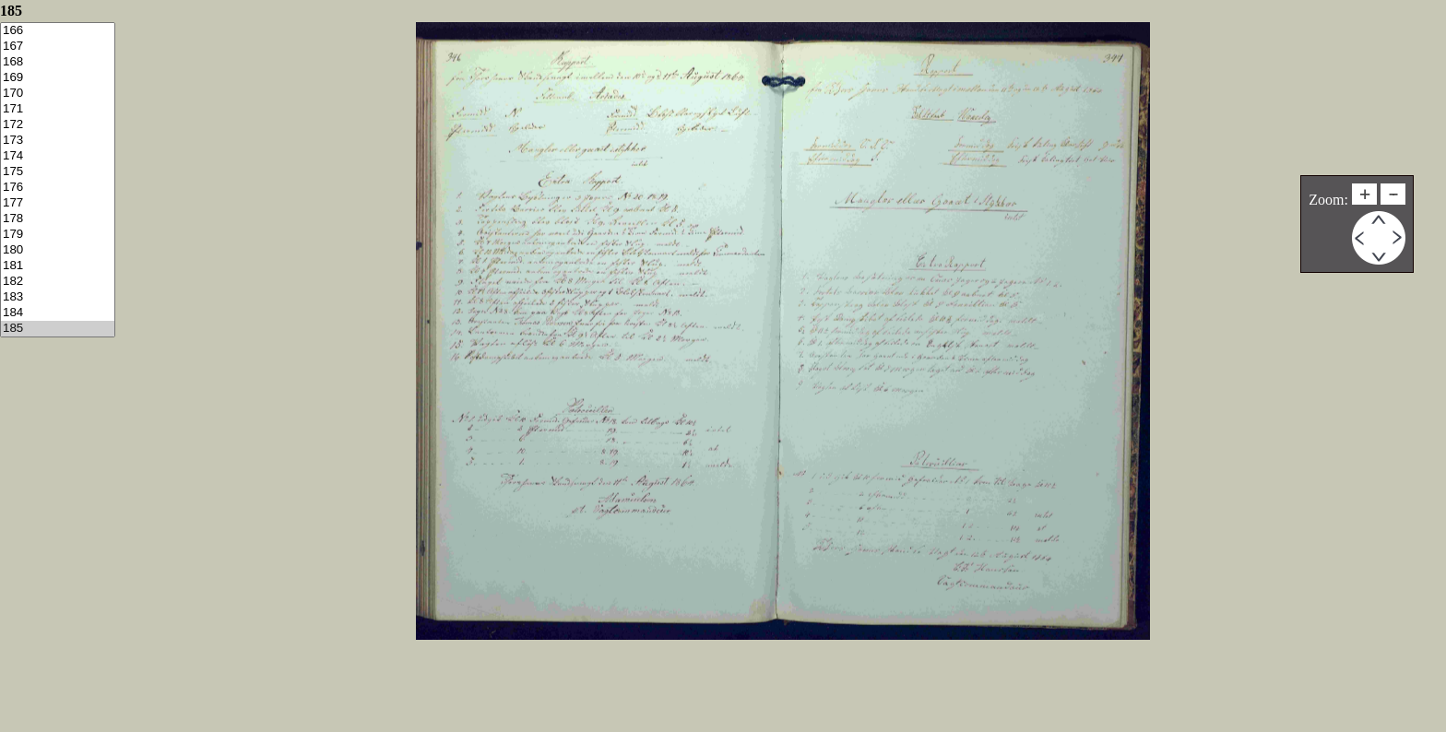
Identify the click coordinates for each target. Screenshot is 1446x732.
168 (57, 62)
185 (57, 328)
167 (57, 46)
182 (57, 281)
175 (57, 172)
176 (57, 187)
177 (57, 203)
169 (57, 78)
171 (57, 109)
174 (57, 156)
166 (57, 31)
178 (57, 219)
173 (57, 140)
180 (57, 250)
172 (57, 125)
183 (57, 297)
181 (57, 266)
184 (57, 313)
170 (57, 93)
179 (57, 234)
